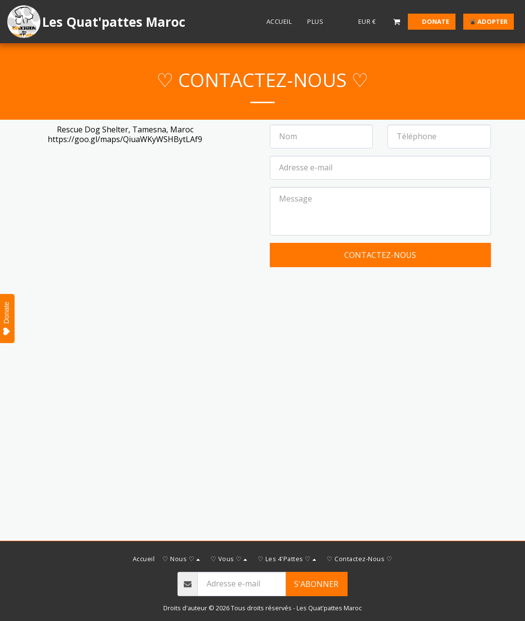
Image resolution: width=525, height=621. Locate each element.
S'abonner (316, 584)
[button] (396, 21)
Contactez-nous (380, 255)
